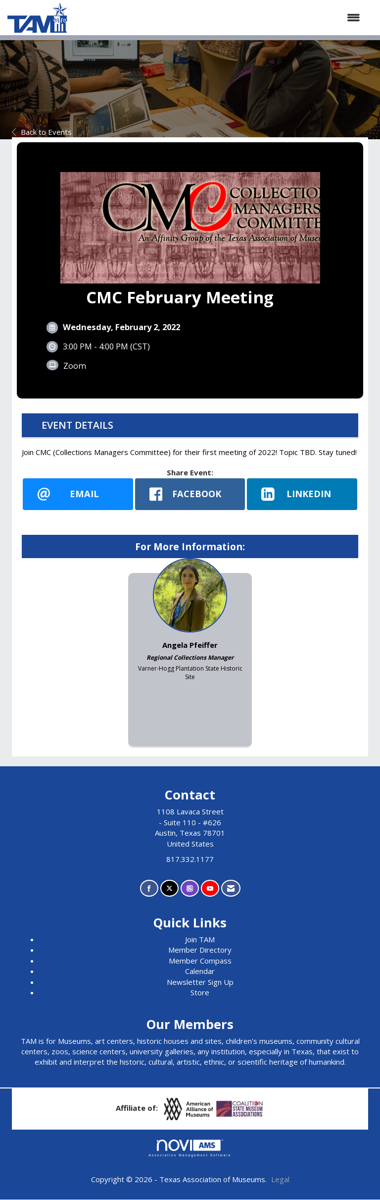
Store (199, 993)
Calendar (200, 971)
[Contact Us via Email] (230, 888)
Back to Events (42, 132)
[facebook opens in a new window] (190, 494)
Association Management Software (189, 1148)
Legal (280, 1179)
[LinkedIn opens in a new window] (302, 494)
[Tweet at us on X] (169, 888)
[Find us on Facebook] (149, 888)
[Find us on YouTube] (210, 888)
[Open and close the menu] (218, 17)
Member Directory (200, 950)
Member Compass (200, 961)
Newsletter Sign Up (200, 982)
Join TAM (200, 940)
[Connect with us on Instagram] (190, 888)
